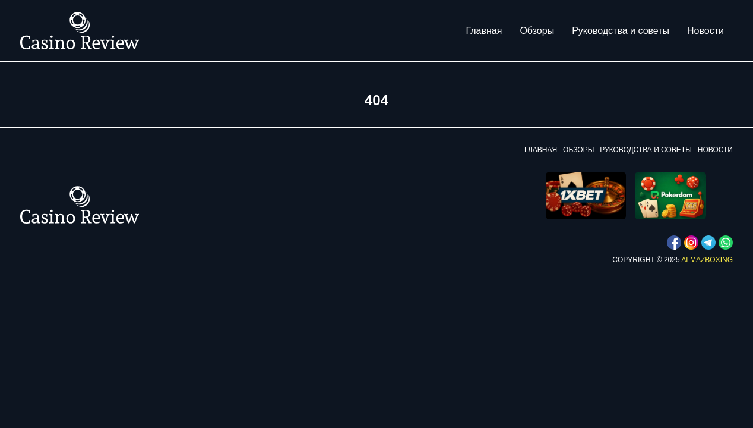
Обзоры (537, 31)
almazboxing (707, 260)
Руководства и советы (620, 31)
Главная (484, 31)
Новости (705, 31)
